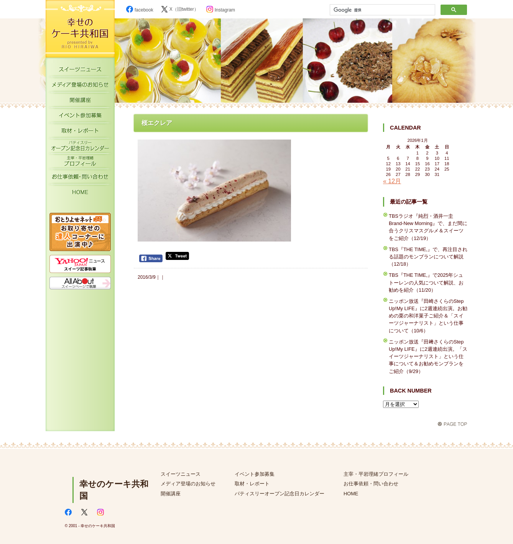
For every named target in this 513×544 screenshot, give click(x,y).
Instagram (220, 10)
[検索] (382, 10)
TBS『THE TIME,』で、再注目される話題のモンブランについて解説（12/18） (428, 257)
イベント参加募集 (80, 117)
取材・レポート (80, 132)
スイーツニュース (80, 71)
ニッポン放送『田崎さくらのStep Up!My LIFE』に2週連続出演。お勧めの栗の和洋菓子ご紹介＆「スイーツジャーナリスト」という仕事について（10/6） (428, 316)
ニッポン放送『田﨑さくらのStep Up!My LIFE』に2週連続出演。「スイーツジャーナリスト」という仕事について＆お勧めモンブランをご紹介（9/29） (428, 356)
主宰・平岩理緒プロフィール (80, 163)
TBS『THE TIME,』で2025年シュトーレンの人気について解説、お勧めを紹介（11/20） (426, 282)
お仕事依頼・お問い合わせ (80, 178)
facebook (139, 10)
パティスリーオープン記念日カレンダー (80, 147)
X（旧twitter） (180, 9)
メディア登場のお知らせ (80, 86)
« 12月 (392, 181)
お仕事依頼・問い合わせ (371, 483)
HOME (80, 193)
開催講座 (80, 101)
